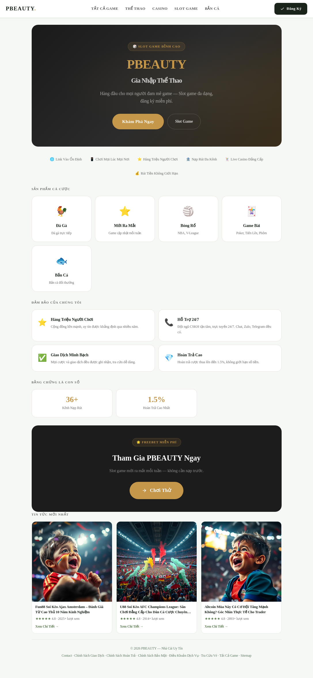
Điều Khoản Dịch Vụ (184, 656)
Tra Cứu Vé (209, 656)
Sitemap (245, 656)
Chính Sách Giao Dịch (89, 656)
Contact (67, 656)
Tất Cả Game (104, 9)
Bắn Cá (212, 9)
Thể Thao (135, 9)
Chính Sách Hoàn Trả (121, 656)
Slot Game (186, 9)
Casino (160, 9)
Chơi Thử (156, 490)
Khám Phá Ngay (138, 121)
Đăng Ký (290, 8)
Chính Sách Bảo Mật (152, 656)
